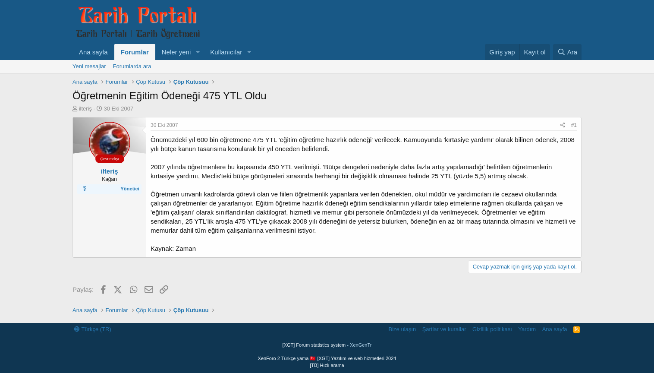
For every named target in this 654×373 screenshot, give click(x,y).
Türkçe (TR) (92, 329)
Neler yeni (176, 52)
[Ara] (567, 52)
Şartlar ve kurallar (444, 329)
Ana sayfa (93, 52)
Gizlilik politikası (492, 329)
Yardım (527, 329)
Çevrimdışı (109, 159)
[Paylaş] (562, 125)
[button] (198, 52)
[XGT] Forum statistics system (327, 345)
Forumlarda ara (132, 66)
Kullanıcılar (226, 52)
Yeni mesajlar (89, 66)
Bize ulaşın (402, 329)
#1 (574, 125)
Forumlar (135, 52)
